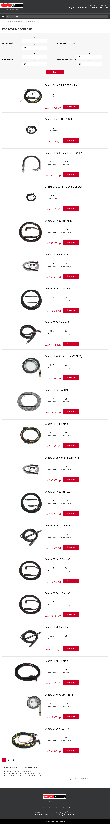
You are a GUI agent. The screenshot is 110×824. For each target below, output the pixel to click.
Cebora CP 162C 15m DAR (58, 491)
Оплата (45, 808)
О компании (38, 808)
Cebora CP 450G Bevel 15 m (59, 694)
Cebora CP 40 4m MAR (56, 661)
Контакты (72, 808)
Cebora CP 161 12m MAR (57, 593)
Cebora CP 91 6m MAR (56, 424)
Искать (55, 72)
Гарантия (59, 808)
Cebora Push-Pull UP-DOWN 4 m (61, 85)
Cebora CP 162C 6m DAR (57, 288)
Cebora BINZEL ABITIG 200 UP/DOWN (64, 186)
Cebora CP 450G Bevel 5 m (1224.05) (63, 356)
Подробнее (71, 107)
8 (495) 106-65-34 (78, 7)
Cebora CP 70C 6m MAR (57, 322)
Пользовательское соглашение (55, 821)
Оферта (65, 808)
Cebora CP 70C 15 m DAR (57, 525)
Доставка (52, 808)
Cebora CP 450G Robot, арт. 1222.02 (63, 153)
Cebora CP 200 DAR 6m (57, 254)
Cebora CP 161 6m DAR (57, 390)
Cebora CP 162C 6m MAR (57, 559)
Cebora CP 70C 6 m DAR (57, 627)
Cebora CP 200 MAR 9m (57, 728)
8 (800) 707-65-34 (99, 7)
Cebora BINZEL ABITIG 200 (58, 119)
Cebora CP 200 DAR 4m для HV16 (62, 457)
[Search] (57, 16)
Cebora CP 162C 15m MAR (58, 220)
